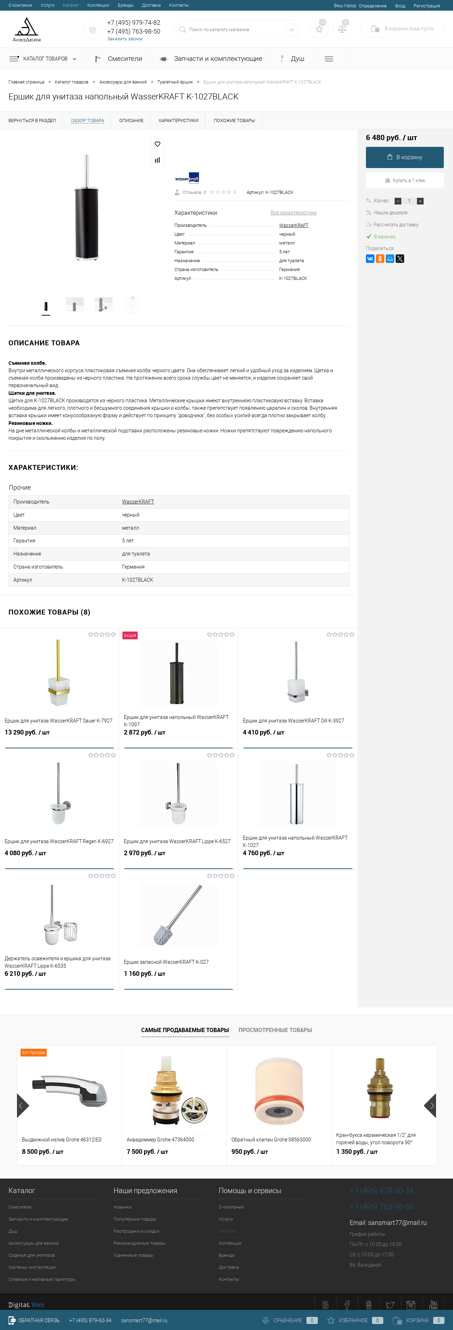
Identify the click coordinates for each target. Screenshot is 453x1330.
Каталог (71, 5)
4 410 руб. (298, 732)
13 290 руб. (59, 732)
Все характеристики (294, 213)
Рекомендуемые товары (140, 1237)
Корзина (419, 1320)
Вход (400, 5)
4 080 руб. (59, 852)
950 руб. (249, 1146)
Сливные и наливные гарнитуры (42, 1274)
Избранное (355, 1320)
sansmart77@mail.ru (397, 1217)
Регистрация (427, 5)
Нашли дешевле (387, 212)
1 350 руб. (357, 1146)
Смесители (117, 58)
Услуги (48, 5)
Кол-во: (382, 200)
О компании (20, 5)
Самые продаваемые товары (185, 1025)
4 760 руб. (298, 852)
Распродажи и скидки (136, 1225)
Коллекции (98, 5)
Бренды (125, 5)
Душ (292, 58)
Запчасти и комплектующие (211, 58)
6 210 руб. (59, 973)
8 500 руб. (42, 1146)
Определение (373, 5)
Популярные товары (135, 1213)
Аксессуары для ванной (33, 1237)
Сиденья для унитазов (31, 1250)
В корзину (405, 157)
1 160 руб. (179, 973)
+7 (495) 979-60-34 (90, 1320)
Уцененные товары (134, 1250)
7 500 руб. (147, 1146)
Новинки (123, 1201)
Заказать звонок (125, 38)
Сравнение (290, 1320)
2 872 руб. (179, 732)
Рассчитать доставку (392, 224)
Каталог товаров (44, 59)
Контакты (179, 5)
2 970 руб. (179, 852)
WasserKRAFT (294, 226)
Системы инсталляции (32, 1262)
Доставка (151, 5)
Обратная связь (34, 1320)
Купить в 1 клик (405, 180)
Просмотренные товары (275, 1025)
